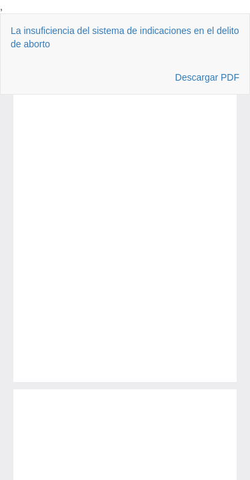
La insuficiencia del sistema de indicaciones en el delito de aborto (125, 37)
